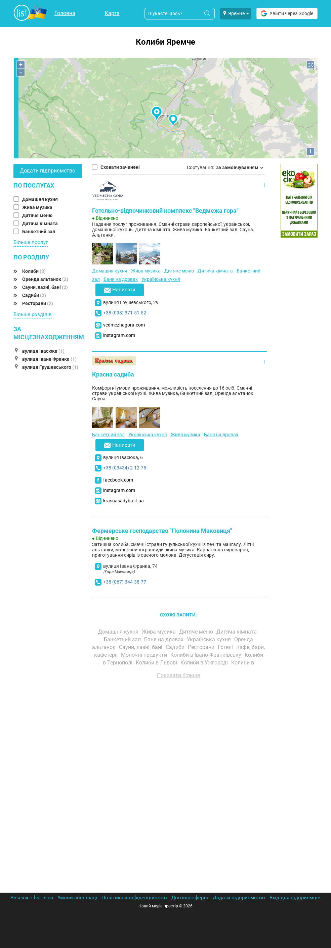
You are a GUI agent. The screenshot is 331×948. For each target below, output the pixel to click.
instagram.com (119, 335)
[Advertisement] (178, 760)
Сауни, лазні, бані (45, 287)
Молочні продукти (144, 655)
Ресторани (37, 303)
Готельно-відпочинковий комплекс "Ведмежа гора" (165, 210)
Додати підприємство (47, 170)
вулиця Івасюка (43, 351)
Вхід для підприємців (295, 898)
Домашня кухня (40, 199)
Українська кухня (160, 279)
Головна (64, 13)
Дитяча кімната (40, 223)
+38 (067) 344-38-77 (124, 582)
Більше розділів (32, 314)
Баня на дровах (121, 279)
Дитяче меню (37, 215)
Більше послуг (30, 242)
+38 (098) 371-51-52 (124, 312)
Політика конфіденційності (134, 898)
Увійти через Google (287, 13)
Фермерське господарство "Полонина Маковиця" (162, 530)
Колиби (34, 271)
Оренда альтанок (45, 279)
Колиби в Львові (157, 662)
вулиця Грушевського (50, 367)
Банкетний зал (39, 231)
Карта (112, 13)
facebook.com (118, 480)
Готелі (226, 647)
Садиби (34, 295)
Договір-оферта (189, 898)
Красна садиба (113, 374)
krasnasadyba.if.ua (123, 500)
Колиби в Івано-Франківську (206, 655)
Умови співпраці (77, 898)
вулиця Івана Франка (49, 359)
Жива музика (37, 207)
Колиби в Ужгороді (204, 662)
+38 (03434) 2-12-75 (124, 467)
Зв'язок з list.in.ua (31, 898)
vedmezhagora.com (124, 325)
